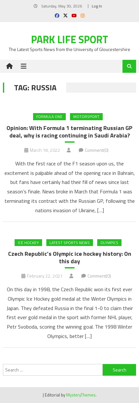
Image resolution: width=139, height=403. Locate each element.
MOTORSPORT (86, 116)
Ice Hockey (28, 243)
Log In (97, 6)
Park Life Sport (69, 39)
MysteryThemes (81, 395)
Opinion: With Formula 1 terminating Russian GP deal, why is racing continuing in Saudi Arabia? (69, 131)
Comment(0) (97, 150)
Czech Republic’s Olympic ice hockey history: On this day (69, 257)
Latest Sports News (70, 243)
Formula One (49, 116)
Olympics (109, 243)
